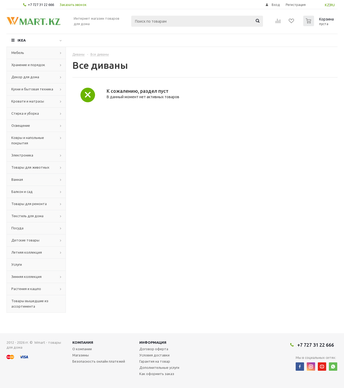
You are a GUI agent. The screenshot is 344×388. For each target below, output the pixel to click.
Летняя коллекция (26, 252)
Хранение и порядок (28, 65)
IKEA (22, 40)
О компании (82, 349)
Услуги (16, 264)
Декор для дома (25, 77)
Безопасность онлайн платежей (98, 361)
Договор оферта (153, 349)
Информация (152, 342)
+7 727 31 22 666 (41, 4)
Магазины (80, 355)
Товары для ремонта (29, 204)
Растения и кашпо (26, 289)
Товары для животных (30, 167)
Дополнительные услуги (159, 367)
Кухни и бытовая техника (32, 89)
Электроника (22, 155)
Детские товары (25, 240)
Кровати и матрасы (27, 101)
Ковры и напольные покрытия (27, 140)
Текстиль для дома (27, 216)
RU (332, 5)
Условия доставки (154, 355)
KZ (327, 5)
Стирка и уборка (25, 113)
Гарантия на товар (154, 361)
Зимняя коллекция (26, 276)
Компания (82, 342)
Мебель (17, 53)
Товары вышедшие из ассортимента (29, 303)
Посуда (17, 228)
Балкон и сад (22, 191)
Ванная (17, 179)
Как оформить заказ (156, 374)
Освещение (20, 125)
